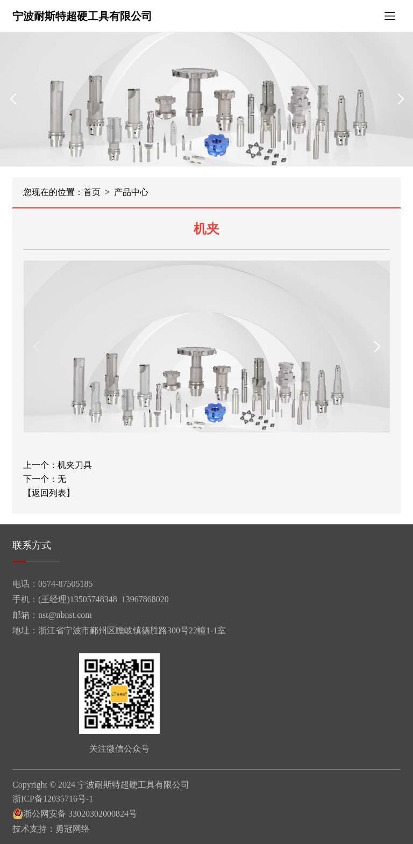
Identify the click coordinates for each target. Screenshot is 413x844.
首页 (92, 192)
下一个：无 (44, 479)
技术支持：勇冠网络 (51, 828)
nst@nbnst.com (65, 614)
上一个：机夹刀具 (57, 465)
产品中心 (131, 192)
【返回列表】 (49, 493)
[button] (206, 156)
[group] (206, 99)
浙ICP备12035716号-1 (52, 799)
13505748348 (93, 599)
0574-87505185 (65, 583)
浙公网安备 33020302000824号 (74, 814)
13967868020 (145, 599)
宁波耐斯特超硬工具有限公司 (82, 16)
